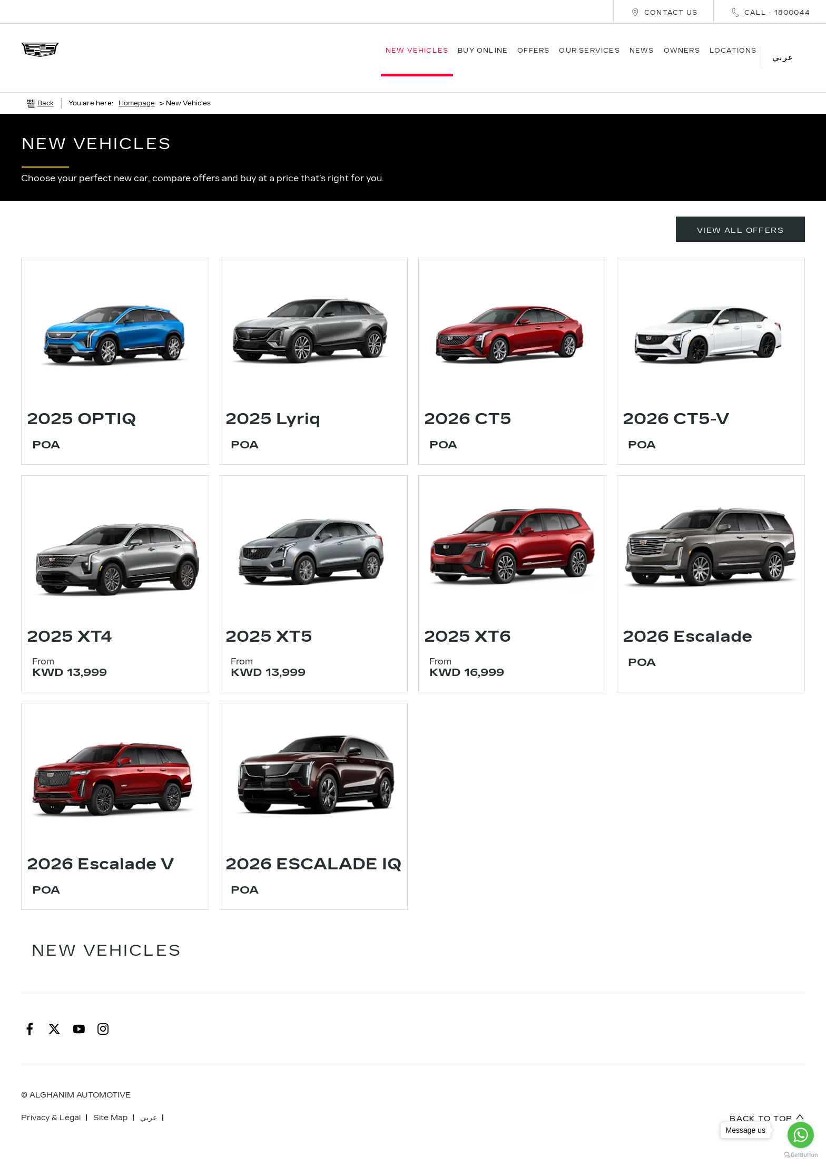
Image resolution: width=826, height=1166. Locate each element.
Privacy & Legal (51, 1102)
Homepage (137, 87)
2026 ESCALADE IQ (313, 848)
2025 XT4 (70, 620)
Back (45, 87)
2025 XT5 (268, 620)
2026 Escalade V (100, 848)
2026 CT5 (468, 403)
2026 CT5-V (676, 403)
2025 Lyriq (272, 403)
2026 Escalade (687, 620)
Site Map (110, 1102)
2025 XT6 (467, 620)
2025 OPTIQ (81, 403)
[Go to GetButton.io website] (801, 1155)
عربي (148, 1102)
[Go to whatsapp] (801, 1135)
